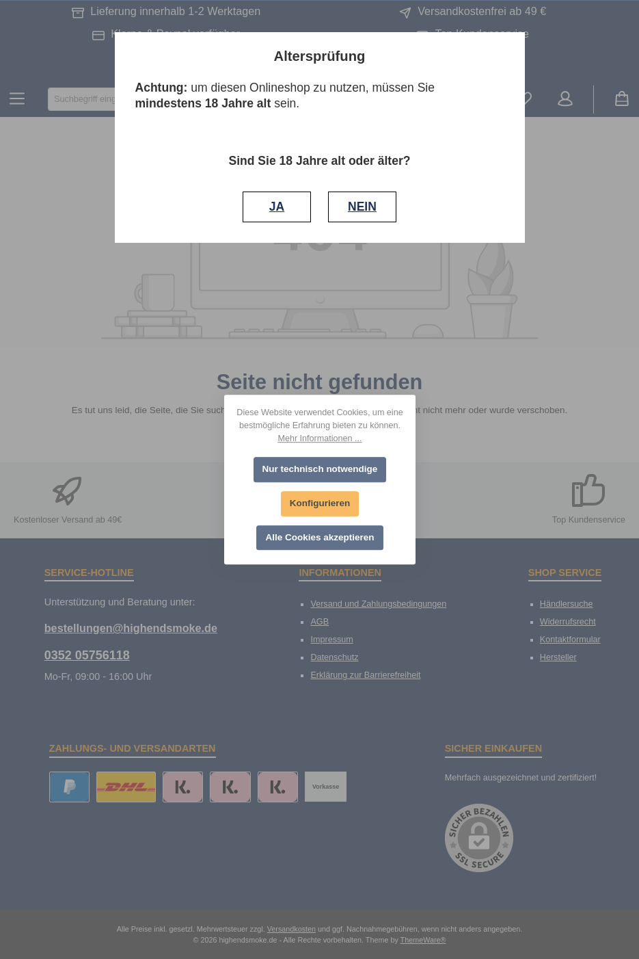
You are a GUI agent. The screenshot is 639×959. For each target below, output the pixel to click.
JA (276, 206)
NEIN (362, 206)
